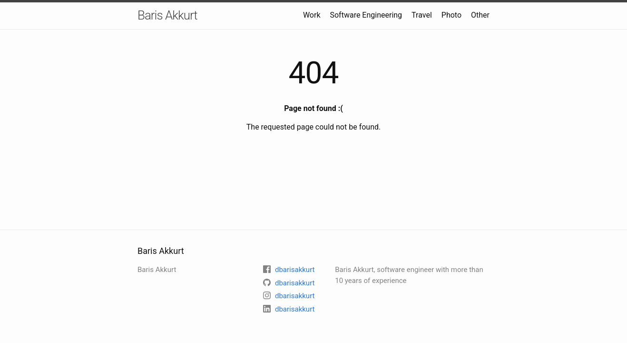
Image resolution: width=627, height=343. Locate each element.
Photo (451, 15)
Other (480, 15)
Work (312, 15)
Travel (421, 15)
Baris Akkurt (167, 15)
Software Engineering (366, 15)
